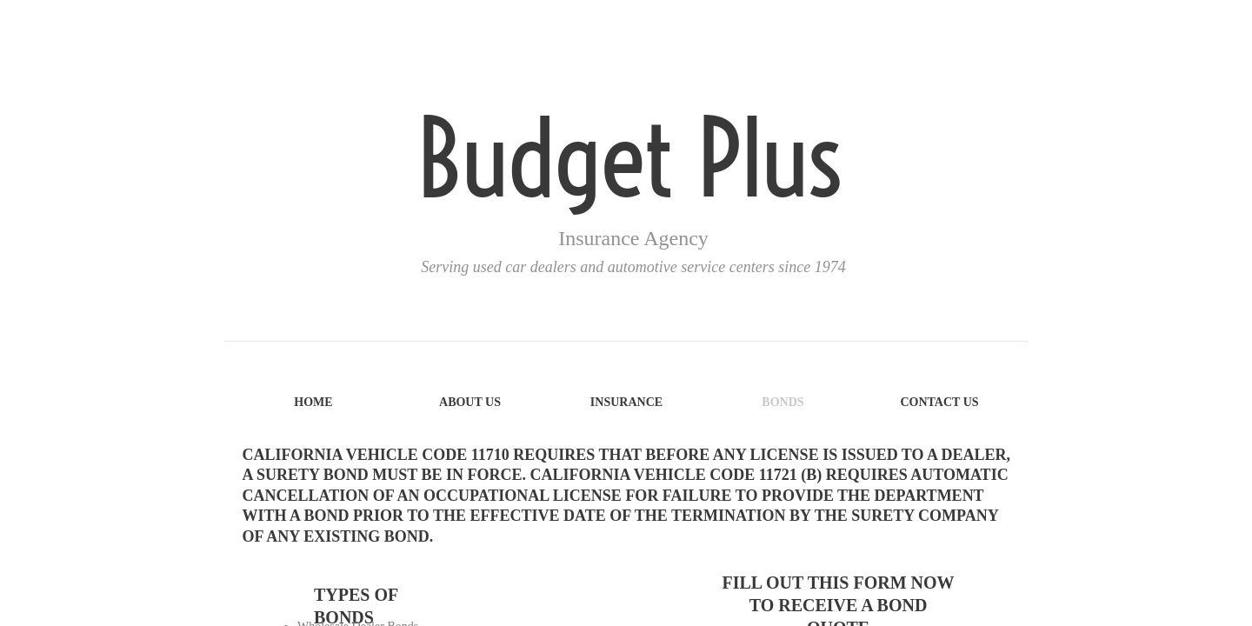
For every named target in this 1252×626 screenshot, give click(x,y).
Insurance (626, 402)
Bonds (782, 402)
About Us (470, 402)
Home (313, 402)
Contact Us (939, 402)
